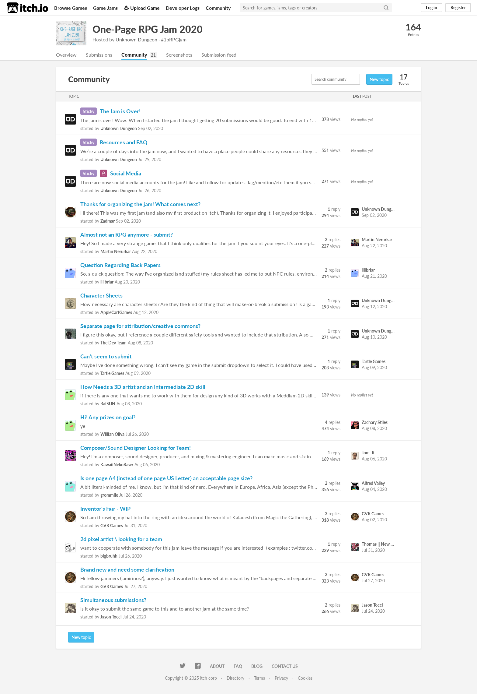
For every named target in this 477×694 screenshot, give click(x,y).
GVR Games (111, 525)
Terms (259, 678)
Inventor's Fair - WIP (105, 508)
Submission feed (218, 55)
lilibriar (106, 281)
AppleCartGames (116, 312)
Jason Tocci (111, 616)
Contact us (285, 666)
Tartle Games (112, 373)
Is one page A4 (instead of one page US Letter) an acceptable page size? (166, 478)
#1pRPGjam (173, 39)
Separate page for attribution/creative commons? (140, 325)
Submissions (99, 55)
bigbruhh (108, 555)
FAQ (238, 666)
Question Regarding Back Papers (120, 265)
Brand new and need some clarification (127, 569)
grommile (109, 495)
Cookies (305, 678)
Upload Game (142, 8)
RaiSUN (107, 403)
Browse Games (70, 8)
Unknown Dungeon (136, 39)
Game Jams (105, 8)
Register (458, 7)
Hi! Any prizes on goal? (107, 417)
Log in (431, 7)
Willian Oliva (112, 434)
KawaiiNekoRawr (116, 464)
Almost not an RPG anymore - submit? (126, 234)
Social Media (125, 173)
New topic (379, 79)
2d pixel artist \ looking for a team (121, 539)
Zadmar (107, 221)
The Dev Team (113, 342)
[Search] (386, 7)
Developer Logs (183, 8)
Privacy (281, 678)
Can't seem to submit (106, 356)
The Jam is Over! (120, 111)
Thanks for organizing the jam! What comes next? (140, 204)
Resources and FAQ (124, 142)
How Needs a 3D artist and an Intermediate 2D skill (142, 386)
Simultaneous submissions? (113, 600)
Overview (66, 55)
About (217, 666)
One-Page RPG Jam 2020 (147, 29)
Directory (235, 678)
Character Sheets (101, 295)
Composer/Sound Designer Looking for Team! (135, 447)
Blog (257, 666)
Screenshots (179, 55)
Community (218, 8)
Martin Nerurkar (115, 251)
